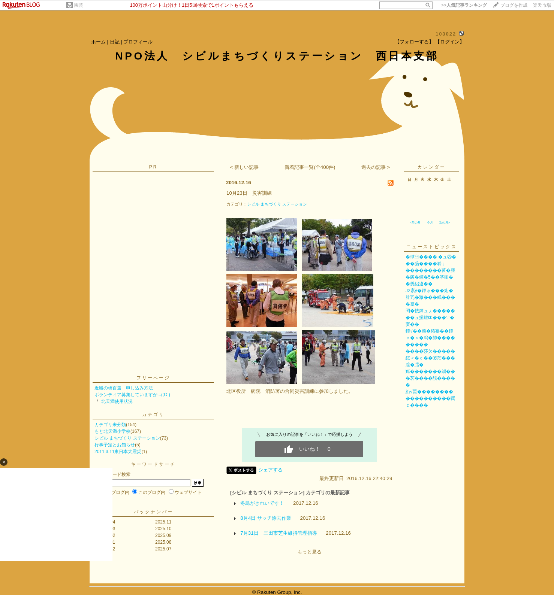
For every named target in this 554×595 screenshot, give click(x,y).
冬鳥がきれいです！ (262, 503)
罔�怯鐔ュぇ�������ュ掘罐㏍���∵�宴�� (430, 317)
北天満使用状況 (117, 401)
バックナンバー (153, 511)
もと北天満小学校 (112, 431)
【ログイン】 (449, 42)
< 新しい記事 (244, 167)
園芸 (78, 5)
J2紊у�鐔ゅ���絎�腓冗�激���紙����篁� (430, 297)
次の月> (444, 222)
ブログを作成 (513, 5)
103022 (446, 34)
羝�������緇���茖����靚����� (430, 378)
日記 (115, 42)
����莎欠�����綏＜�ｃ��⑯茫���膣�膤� (430, 358)
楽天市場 (542, 5)
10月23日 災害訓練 (249, 193)
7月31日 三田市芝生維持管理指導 (278, 533)
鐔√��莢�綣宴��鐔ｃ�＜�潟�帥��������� (430, 337)
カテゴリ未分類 (110, 424)
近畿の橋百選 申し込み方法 (123, 388)
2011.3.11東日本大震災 (117, 451)
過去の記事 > (375, 167)
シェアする (270, 470)
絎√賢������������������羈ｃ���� (430, 398)
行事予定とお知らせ (114, 444)
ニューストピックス (431, 246)
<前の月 (415, 222)
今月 (430, 222)
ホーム (98, 42)
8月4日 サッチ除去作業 (265, 518)
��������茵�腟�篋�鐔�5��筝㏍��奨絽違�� (430, 277)
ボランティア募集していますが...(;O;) (132, 394)
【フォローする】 (414, 42)
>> (464, 5)
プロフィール (138, 42)
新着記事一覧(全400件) (309, 167)
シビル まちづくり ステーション (127, 438)
